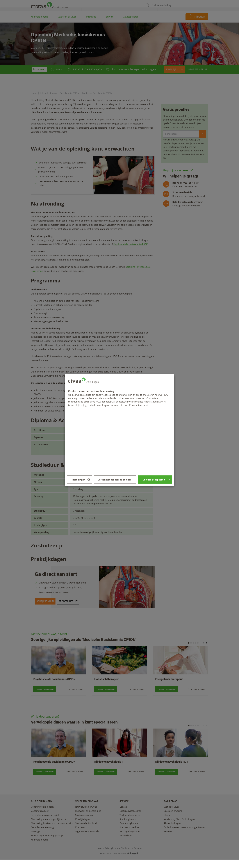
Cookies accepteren (156, 479)
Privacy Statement (138, 404)
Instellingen (81, 479)
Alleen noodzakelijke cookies (114, 479)
